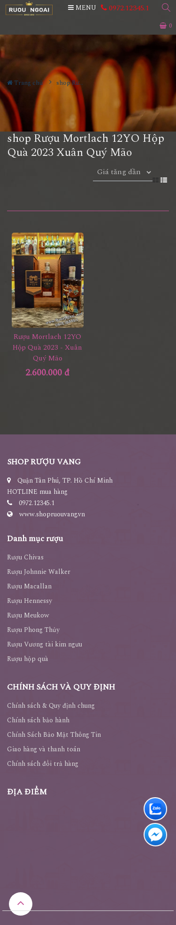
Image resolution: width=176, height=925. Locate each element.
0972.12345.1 (125, 8)
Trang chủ (25, 83)
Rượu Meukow (28, 615)
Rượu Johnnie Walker (38, 572)
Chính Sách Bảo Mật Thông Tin (54, 735)
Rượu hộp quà (27, 659)
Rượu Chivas (25, 557)
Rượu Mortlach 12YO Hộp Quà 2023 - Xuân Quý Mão (47, 347)
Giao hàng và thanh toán (43, 749)
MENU (82, 8)
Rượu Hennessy (29, 601)
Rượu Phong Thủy (33, 630)
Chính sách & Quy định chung (51, 706)
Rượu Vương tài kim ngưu (44, 644)
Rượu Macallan (29, 586)
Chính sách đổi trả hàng (42, 764)
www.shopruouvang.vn (52, 514)
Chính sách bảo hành (38, 720)
